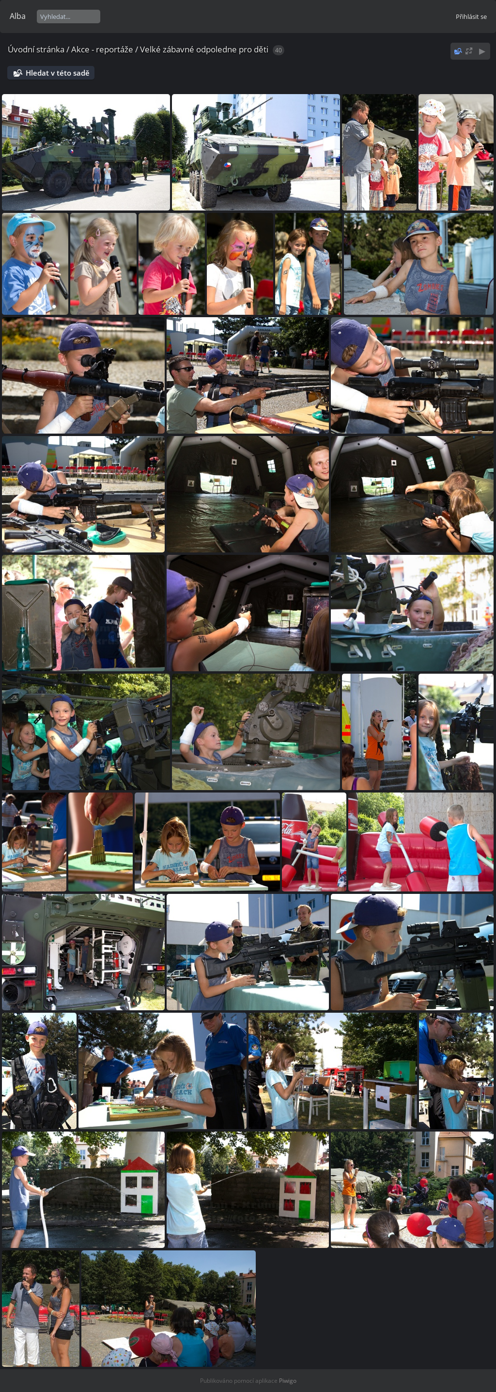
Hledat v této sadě (58, 73)
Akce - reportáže (102, 49)
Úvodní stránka (36, 49)
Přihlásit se (471, 16)
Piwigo (287, 1380)
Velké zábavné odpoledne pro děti (204, 49)
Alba (18, 16)
